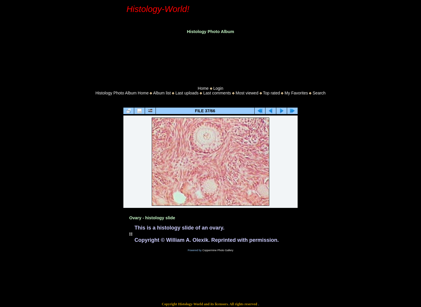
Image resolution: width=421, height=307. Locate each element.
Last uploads (187, 93)
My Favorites (296, 93)
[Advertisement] (210, 58)
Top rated (271, 93)
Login (218, 88)
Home (203, 88)
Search (319, 93)
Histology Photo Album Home (122, 93)
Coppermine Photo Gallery (217, 250)
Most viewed (247, 93)
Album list (162, 93)
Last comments (217, 93)
